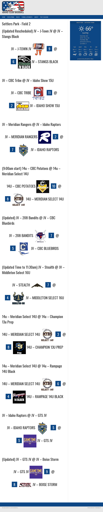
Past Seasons (44, 17)
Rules (18, 17)
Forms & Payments (27, 17)
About (36, 17)
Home (3, 17)
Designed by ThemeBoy (94, 507)
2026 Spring (10, 17)
